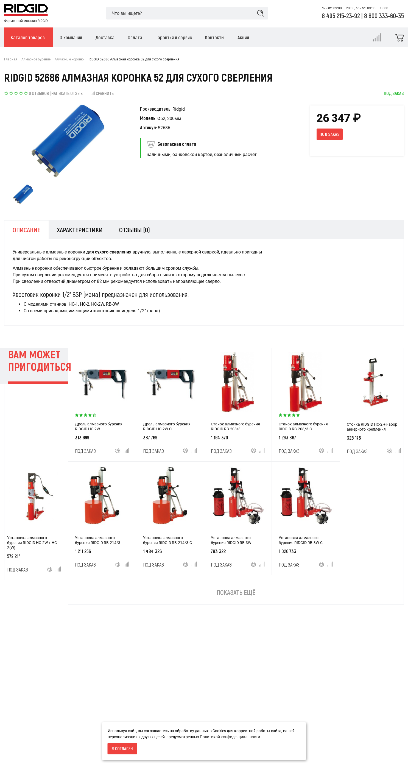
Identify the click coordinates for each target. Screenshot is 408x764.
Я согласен (122, 748)
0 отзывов (39, 93)
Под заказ (330, 134)
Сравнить (102, 93)
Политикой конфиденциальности (230, 737)
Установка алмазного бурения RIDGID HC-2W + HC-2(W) (32, 543)
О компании (15, 743)
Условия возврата (20, 734)
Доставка (13, 752)
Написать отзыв (67, 93)
